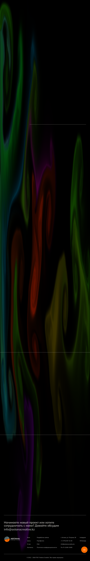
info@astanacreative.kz (19, 529)
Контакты (30, 547)
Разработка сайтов (43, 537)
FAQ (38, 544)
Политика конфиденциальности (47, 547)
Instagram (83, 537)
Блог (28, 537)
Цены (29, 541)
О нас (29, 544)
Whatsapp (83, 541)
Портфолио (40, 541)
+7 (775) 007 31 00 (66, 541)
